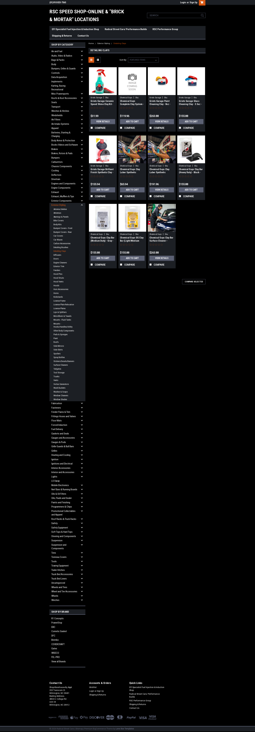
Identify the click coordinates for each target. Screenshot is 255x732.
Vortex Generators (61, 384)
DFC (53, 635)
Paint (56, 338)
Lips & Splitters (60, 312)
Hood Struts (59, 278)
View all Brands (58, 661)
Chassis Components (61, 166)
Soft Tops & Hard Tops (62, 531)
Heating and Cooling (60, 455)
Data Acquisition (59, 77)
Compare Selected (194, 282)
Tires (53, 552)
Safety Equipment (59, 527)
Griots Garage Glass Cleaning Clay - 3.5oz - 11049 (190, 104)
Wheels (54, 595)
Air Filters (55, 119)
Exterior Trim (59, 266)
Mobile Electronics (60, 485)
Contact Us (83, 35)
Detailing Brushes (61, 247)
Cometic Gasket (59, 631)
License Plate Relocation (64, 304)
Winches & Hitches (60, 110)
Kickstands (58, 297)
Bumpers (55, 157)
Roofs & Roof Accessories (64, 98)
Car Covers (58, 236)
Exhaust (55, 192)
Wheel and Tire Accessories (64, 591)
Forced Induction (59, 425)
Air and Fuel (56, 51)
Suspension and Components (58, 546)
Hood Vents (58, 281)
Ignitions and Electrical (62, 463)
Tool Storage (59, 372)
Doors (56, 258)
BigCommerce (99, 729)
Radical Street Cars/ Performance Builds (126, 29)
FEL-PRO (55, 657)
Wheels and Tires (59, 587)
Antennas (57, 213)
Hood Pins (58, 274)
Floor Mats (56, 420)
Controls (55, 72)
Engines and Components (63, 183)
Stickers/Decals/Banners (64, 361)
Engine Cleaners (60, 262)
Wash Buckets (59, 388)
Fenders (57, 270)
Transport (55, 106)
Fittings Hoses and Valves (63, 416)
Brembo (55, 639)
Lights (54, 476)
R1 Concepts (57, 618)
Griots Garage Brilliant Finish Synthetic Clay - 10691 (102, 172)
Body (53, 64)
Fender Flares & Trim (60, 412)
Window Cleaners (61, 395)
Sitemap (79, 729)
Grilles (54, 450)
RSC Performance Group (165, 29)
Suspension (56, 540)
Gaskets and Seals (60, 433)
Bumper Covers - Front (63, 228)
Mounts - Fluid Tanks (62, 320)
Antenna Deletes (60, 209)
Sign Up (193, 2)
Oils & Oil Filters (58, 493)
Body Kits (57, 224)
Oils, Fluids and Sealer (61, 498)
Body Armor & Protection (63, 140)
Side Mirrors (59, 346)
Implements (56, 81)
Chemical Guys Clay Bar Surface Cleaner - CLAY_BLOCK (161, 240)
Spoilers (57, 353)
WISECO (55, 652)
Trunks (56, 376)
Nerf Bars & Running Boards (64, 489)
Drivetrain (55, 179)
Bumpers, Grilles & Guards (63, 68)
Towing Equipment (60, 565)
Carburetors (57, 162)
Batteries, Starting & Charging (60, 134)
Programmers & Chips (61, 506)
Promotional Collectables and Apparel (63, 513)
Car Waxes (58, 239)
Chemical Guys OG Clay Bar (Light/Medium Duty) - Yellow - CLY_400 (132, 240)
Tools (54, 561)
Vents (56, 380)
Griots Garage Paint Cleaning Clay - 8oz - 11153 (159, 104)
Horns (56, 293)
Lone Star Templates (125, 729)
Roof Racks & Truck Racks (63, 519)
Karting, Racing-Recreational (58, 87)
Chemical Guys (126, 97)
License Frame (59, 301)
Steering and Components (63, 536)
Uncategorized (58, 582)
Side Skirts (58, 349)
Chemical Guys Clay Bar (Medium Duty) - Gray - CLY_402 (102, 240)
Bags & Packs (57, 59)
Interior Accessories (60, 468)
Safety (54, 523)
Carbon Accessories (62, 243)
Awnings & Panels (61, 217)
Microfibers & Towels (62, 316)
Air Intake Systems (60, 123)
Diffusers (57, 255)
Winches (55, 600)
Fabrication (56, 403)
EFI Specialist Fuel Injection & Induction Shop (75, 29)
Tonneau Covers (59, 557)
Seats (54, 102)
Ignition (54, 459)
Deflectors (56, 174)
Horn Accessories (61, 289)
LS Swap (55, 480)
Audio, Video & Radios (61, 55)
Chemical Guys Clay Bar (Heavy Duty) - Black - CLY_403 (191, 172)
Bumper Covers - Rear (63, 232)
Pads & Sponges (60, 334)
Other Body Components (64, 330)
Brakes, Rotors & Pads (62, 153)
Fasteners (56, 407)
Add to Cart (132, 121)
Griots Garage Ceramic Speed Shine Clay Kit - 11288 (102, 104)
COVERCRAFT (58, 644)
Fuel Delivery (57, 429)
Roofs (56, 342)
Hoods (56, 285)
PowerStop (56, 622)
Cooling (55, 170)
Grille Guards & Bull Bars (62, 446)
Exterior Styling (58, 205)
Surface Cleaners (61, 365)
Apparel (55, 128)
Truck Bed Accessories (62, 574)
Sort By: (123, 60)
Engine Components (60, 187)
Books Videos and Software (64, 144)
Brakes (54, 149)
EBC (53, 627)
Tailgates (57, 369)
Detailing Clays (60, 251)
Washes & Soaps (61, 392)
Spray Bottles (59, 357)
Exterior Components (61, 200)
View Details (103, 121)
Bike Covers (59, 220)
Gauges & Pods (58, 442)
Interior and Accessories (62, 472)
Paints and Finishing (60, 502)
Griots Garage (96, 97)
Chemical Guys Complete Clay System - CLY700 (132, 104)
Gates (54, 648)
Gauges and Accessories (63, 437)
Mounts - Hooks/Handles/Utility (63, 325)
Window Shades (60, 399)
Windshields (57, 115)
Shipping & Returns (62, 35)
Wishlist (93, 687)
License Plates (60, 308)
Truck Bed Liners (59, 578)
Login (183, 2)
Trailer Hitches (58, 570)
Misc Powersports (60, 93)
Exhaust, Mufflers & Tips (62, 196)
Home (91, 43)
